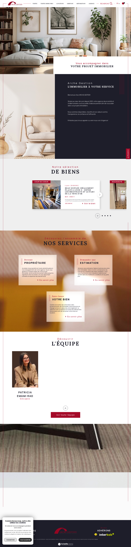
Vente (35, 3)
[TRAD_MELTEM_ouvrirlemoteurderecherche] (106, 3)
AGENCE (91, 3)
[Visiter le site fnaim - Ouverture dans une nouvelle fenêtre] (96, 534)
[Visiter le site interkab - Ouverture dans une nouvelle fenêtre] (106, 534)
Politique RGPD (91, 539)
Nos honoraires (63, 539)
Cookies (96, 539)
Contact (128, 153)
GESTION (70, 3)
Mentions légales (76, 539)
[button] (99, 194)
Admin (81, 539)
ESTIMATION (81, 3)
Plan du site (69, 539)
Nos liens (85, 539)
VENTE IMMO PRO (47, 3)
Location (60, 3)
